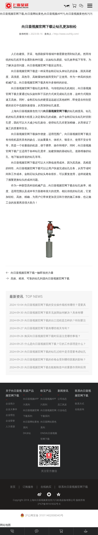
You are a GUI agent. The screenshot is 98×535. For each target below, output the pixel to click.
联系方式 (79, 403)
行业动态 (62, 410)
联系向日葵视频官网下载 (73, 486)
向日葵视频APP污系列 (31, 401)
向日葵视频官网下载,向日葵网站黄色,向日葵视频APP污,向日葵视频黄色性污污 (46, 13)
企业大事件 (11, 409)
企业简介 (10, 403)
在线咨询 (79, 409)
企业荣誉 (10, 420)
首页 (12, 486)
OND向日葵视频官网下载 (48, 436)
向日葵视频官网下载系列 (31, 413)
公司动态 (62, 398)
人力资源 (10, 426)
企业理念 (10, 415)
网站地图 (5, 525)
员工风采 (62, 404)
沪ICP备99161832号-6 (49, 503)
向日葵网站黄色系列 (31, 424)
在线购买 (46, 486)
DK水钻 (27, 433)
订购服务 (28, 486)
